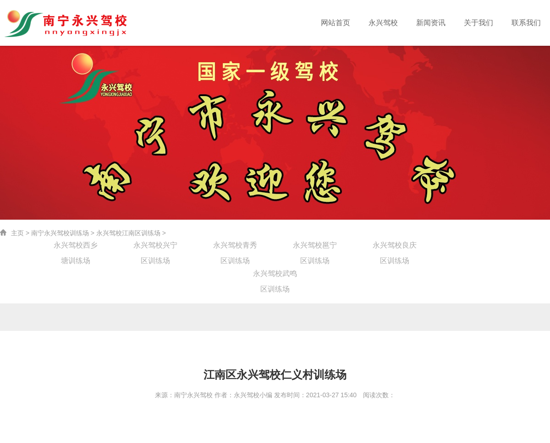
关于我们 (483, 23)
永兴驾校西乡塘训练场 (76, 247)
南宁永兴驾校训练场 (60, 233)
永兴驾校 (395, 23)
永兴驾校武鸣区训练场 (275, 275)
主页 (17, 233)
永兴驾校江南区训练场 (128, 233)
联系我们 (528, 23)
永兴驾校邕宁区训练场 (315, 247)
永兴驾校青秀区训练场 (235, 247)
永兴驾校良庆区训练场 (395, 247)
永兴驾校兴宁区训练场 (155, 247)
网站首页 (351, 23)
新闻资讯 (439, 23)
